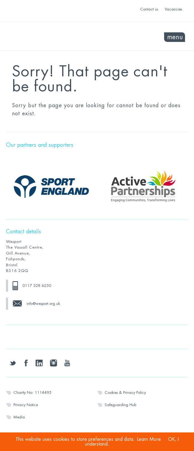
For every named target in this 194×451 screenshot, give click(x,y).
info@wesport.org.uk (43, 303)
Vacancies (173, 9)
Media (19, 417)
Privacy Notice (25, 405)
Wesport (51, 36)
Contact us (149, 9)
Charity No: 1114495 (32, 392)
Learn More (149, 439)
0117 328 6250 (36, 285)
